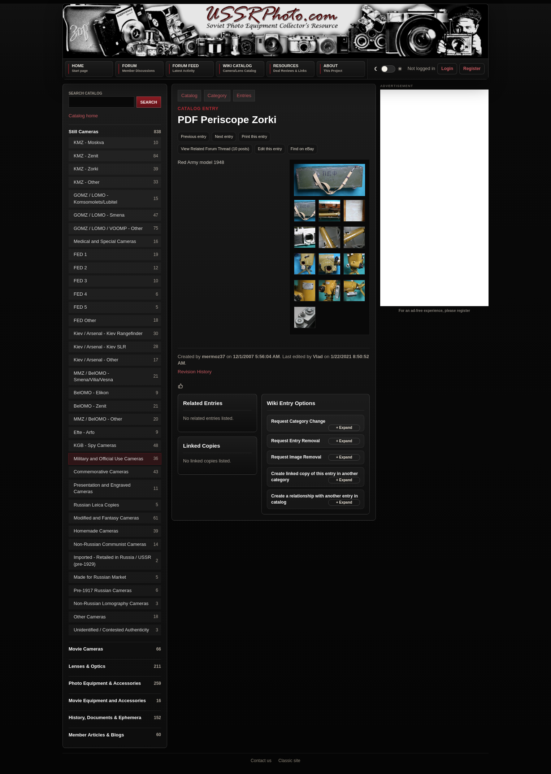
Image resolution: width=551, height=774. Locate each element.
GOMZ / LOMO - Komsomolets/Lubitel (116, 198)
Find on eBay (302, 149)
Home (78, 66)
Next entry (224, 136)
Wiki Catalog (237, 66)
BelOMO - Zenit (116, 406)
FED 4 (116, 294)
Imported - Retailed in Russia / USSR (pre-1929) (116, 560)
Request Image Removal (296, 457)
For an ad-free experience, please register (434, 311)
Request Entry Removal (295, 440)
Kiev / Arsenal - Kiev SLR (116, 347)
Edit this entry (270, 149)
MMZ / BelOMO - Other (116, 419)
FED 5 (116, 307)
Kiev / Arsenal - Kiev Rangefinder (116, 333)
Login (447, 68)
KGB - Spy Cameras (116, 446)
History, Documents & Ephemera (115, 718)
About (331, 66)
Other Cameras (116, 617)
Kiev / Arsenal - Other (116, 360)
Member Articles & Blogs (115, 735)
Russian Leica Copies (116, 505)
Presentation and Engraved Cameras (116, 488)
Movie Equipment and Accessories (115, 700)
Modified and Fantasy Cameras (116, 518)
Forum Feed (186, 66)
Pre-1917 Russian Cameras (116, 590)
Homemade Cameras (116, 531)
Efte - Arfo (116, 432)
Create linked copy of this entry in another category (314, 476)
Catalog (189, 95)
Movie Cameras (115, 649)
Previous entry (193, 136)
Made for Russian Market (116, 577)
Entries (244, 95)
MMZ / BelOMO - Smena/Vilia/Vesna (116, 376)
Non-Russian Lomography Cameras (116, 603)
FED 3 (116, 281)
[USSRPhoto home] (275, 31)
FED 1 (116, 255)
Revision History (195, 371)
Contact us (261, 760)
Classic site (289, 760)
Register (472, 68)
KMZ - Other (116, 182)
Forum (129, 66)
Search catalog (85, 93)
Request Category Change (298, 421)
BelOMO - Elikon (116, 393)
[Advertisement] (434, 198)
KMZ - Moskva (116, 143)
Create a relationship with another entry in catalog (314, 498)
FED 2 (116, 268)
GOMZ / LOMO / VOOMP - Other (116, 228)
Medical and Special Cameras (116, 241)
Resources (286, 66)
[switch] (388, 68)
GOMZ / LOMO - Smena (116, 215)
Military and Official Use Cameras (116, 459)
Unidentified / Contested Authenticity (116, 630)
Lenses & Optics (115, 666)
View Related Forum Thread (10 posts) (215, 149)
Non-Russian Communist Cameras (116, 544)
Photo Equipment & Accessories (115, 683)
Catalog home (83, 115)
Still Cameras (115, 132)
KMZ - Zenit (116, 156)
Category (217, 95)
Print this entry (254, 136)
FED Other (116, 320)
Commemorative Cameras (116, 472)
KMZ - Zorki (116, 169)
